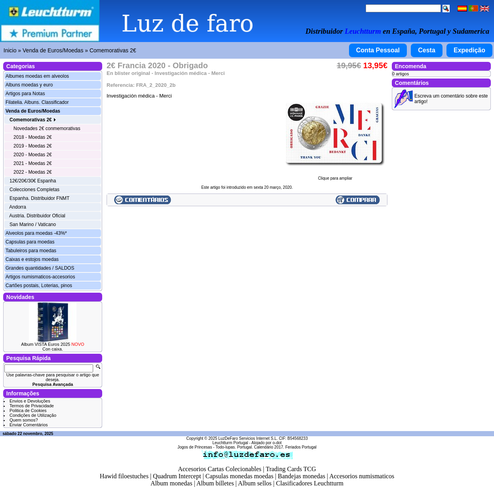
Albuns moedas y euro (29, 85)
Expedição (469, 50)
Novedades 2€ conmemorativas (46, 128)
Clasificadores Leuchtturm (309, 483)
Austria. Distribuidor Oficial (37, 216)
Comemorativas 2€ (113, 50)
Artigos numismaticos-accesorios (40, 277)
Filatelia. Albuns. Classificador (37, 102)
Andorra (17, 207)
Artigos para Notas (25, 93)
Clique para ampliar (335, 176)
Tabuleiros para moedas (31, 250)
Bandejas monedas (301, 476)
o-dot (277, 443)
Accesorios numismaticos (361, 476)
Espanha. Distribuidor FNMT (39, 198)
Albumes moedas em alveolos (37, 76)
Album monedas (171, 483)
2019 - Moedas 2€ (32, 146)
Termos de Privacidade (32, 405)
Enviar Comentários (29, 424)
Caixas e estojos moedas (32, 259)
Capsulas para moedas (30, 242)
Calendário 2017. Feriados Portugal (285, 447)
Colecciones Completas (34, 189)
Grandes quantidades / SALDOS (40, 268)
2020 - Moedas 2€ (32, 154)
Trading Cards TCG (291, 469)
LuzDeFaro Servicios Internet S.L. (248, 438)
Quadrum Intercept (177, 476)
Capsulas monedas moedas (240, 476)
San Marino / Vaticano (33, 224)
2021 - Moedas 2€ (32, 163)
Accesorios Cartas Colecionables (219, 469)
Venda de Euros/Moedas (53, 50)
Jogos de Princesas (194, 447)
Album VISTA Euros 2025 (52, 344)
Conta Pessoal (378, 50)
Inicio (10, 50)
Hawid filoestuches (124, 476)
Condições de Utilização (33, 415)
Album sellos (255, 483)
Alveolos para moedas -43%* (36, 233)
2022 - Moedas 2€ (32, 172)
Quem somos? (24, 420)
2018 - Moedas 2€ (32, 137)
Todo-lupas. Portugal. (234, 447)
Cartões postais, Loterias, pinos (39, 285)
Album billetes (215, 483)
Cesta (426, 50)
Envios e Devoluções (30, 401)
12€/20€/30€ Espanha (33, 181)
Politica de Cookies (28, 410)
